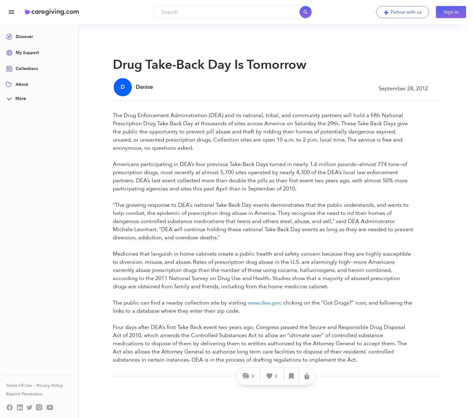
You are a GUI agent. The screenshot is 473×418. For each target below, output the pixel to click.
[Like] (272, 376)
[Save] (291, 376)
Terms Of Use (20, 385)
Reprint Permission (24, 394)
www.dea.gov (264, 303)
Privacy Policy (50, 385)
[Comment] (248, 376)
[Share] (306, 376)
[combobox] (233, 12)
